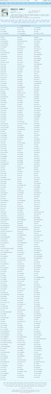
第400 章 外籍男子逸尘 (4, 292)
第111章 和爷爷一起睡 (37, 106)
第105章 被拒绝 (36, 102)
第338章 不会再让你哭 (20, 252)
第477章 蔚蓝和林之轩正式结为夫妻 (6, 342)
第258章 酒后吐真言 (37, 200)
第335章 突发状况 (20, 250)
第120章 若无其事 (37, 112)
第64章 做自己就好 (4, 77)
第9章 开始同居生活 (37, 41)
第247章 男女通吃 (3, 194)
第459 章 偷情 (36, 329)
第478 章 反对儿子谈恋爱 (21, 342)
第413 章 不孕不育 (20, 300)
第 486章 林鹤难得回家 (37, 346)
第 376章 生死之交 (4, 277)
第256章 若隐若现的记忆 (5, 200)
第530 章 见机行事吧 (37, 29)
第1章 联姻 (2, 37)
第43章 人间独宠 (3, 64)
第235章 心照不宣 (3, 187)
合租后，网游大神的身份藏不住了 (40, 386)
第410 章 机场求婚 (20, 298)
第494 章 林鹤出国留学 (21, 352)
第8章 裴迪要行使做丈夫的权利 (22, 41)
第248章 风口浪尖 (20, 194)
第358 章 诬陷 (3, 265)
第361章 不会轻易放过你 (5, 267)
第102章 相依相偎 (37, 100)
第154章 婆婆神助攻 (4, 135)
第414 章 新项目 (36, 300)
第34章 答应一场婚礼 (4, 58)
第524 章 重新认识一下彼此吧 (38, 33)
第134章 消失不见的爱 (20, 121)
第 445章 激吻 (3, 321)
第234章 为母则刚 (37, 185)
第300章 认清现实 (37, 227)
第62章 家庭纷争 (20, 75)
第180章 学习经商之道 (4, 152)
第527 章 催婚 (36, 31)
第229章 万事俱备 (3, 183)
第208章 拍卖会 (36, 169)
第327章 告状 (36, 244)
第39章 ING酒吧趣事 (37, 60)
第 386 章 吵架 (19, 283)
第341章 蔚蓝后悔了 (20, 254)
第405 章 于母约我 (37, 294)
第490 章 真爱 (3, 350)
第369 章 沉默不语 (37, 271)
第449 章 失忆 (19, 323)
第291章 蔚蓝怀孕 (37, 221)
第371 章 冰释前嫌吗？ (21, 273)
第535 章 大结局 (35, 12)
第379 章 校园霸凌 (4, 279)
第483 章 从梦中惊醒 (37, 344)
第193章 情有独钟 (20, 160)
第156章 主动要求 (37, 135)
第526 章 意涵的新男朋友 (5, 33)
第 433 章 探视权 (3, 313)
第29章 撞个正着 (20, 54)
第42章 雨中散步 (36, 62)
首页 (2, 3)
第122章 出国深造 (20, 114)
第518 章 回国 (19, 367)
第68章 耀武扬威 (20, 79)
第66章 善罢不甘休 (37, 77)
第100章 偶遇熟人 (3, 100)
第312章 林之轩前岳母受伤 (38, 235)
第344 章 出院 (19, 256)
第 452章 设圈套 (19, 325)
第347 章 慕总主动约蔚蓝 (21, 258)
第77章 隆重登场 (20, 85)
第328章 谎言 (3, 246)
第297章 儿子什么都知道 (38, 225)
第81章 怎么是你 (36, 87)
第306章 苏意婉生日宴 (37, 231)
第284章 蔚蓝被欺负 (20, 217)
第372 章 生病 (36, 273)
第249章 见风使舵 (37, 194)
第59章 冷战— (19, 73)
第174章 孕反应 (36, 146)
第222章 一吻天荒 (37, 177)
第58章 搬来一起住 (4, 73)
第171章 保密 (36, 144)
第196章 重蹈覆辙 (20, 162)
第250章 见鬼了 (3, 196)
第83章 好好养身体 (20, 89)
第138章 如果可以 (37, 123)
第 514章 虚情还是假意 (4, 365)
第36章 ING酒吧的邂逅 (37, 58)
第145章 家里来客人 (4, 129)
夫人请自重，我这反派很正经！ (10, 386)
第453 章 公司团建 (37, 325)
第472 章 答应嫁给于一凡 (5, 338)
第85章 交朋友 (3, 91)
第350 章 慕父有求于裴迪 (21, 260)
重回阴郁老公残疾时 (32, 386)
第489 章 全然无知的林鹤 (38, 348)
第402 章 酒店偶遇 (37, 292)
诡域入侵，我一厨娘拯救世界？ (42, 383)
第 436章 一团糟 (3, 315)
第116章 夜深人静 (20, 110)
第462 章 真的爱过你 (37, 331)
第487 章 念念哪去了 (4, 348)
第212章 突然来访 (20, 171)
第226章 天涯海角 (3, 181)
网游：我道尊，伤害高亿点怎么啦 (39, 382)
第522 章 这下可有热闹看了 (38, 369)
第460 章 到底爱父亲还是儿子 (5, 331)
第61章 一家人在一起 (4, 75)
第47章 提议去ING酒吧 (21, 66)
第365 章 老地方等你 (20, 269)
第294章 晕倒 (36, 223)
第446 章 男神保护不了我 (21, 321)
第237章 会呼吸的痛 (37, 187)
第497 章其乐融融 (20, 354)
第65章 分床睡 (19, 77)
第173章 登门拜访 (20, 146)
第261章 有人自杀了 (37, 202)
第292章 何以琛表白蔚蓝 (5, 223)
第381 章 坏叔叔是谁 (37, 279)
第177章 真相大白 (37, 148)
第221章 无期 (19, 177)
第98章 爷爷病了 (20, 98)
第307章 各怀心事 (3, 233)
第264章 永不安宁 (37, 204)
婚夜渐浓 (16, 386)
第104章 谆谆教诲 (20, 102)
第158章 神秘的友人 (20, 137)
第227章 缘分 (19, 181)
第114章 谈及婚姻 (36, 108)
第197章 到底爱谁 (37, 162)
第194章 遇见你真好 (37, 160)
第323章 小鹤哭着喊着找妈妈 (22, 242)
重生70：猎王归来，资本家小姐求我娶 (8, 383)
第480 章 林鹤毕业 (37, 342)
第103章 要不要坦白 (4, 102)
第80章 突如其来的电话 (21, 87)
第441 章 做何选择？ (37, 317)
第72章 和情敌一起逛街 (37, 81)
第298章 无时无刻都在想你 (5, 227)
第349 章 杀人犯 (3, 260)
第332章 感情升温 (20, 248)
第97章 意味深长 (3, 98)
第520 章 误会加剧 (4, 369)
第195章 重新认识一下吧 (5, 162)
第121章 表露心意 (3, 114)
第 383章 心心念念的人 (21, 281)
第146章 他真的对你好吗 (21, 129)
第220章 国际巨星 (3, 177)
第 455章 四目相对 (20, 327)
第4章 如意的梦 (3, 39)
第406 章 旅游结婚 (4, 296)
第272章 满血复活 (20, 210)
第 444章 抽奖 (36, 319)
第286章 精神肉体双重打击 (5, 219)
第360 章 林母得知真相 (37, 265)
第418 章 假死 (3, 304)
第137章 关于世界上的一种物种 (22, 123)
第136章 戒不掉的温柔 (4, 123)
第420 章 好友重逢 (37, 304)
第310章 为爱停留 (3, 235)
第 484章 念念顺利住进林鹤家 (5, 346)
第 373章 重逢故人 (4, 275)
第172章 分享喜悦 (3, 146)
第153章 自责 (36, 133)
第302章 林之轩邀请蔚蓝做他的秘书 (23, 229)
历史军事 (19, 3)
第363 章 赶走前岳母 (37, 267)
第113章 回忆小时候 (20, 108)
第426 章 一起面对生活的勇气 (38, 308)
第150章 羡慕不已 (37, 131)
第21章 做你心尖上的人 (37, 48)
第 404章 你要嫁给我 (20, 294)
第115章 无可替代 (3, 110)
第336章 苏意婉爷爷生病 (38, 250)
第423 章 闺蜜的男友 (37, 306)
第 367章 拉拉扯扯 (4, 271)
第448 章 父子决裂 (4, 323)
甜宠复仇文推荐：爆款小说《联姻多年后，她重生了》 (29, 22)
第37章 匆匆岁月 (3, 60)
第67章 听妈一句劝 (4, 79)
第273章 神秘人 (36, 210)
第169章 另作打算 (3, 144)
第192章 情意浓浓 (3, 160)
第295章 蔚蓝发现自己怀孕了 (5, 225)
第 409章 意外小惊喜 (4, 298)
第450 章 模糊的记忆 (37, 323)
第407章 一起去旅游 (20, 296)
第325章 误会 (3, 244)
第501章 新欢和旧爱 (37, 356)
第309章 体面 (36, 233)
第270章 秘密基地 (37, 208)
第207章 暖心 (19, 169)
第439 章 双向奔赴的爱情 (5, 317)
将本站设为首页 (2, 0)
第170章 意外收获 (20, 144)
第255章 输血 (36, 198)
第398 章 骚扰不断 (20, 290)
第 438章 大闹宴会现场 (37, 315)
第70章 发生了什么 (4, 81)
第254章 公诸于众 (20, 198)
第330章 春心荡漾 (37, 246)
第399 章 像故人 (36, 290)
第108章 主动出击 (37, 104)
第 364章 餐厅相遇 (4, 269)
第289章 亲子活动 (3, 221)
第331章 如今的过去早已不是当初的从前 (7, 248)
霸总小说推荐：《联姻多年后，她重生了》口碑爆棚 (33, 21)
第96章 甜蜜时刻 (36, 96)
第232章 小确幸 (3, 185)
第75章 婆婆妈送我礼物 (37, 83)
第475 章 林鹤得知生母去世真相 (6, 340)
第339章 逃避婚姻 (37, 252)
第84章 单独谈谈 (36, 89)
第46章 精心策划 (3, 66)
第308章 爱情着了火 (20, 233)
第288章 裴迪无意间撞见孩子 (38, 219)
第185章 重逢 (36, 154)
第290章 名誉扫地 (20, 221)
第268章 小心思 (3, 208)
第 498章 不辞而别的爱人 (38, 354)
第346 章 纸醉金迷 (4, 258)
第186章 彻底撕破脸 (4, 156)
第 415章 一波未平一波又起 (5, 302)
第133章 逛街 (3, 121)
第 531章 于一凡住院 (20, 29)
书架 (48, 3)
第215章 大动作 (19, 173)
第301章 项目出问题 (4, 229)
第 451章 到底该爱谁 (4, 325)
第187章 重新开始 (20, 156)
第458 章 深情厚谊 (20, 329)
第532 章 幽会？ (3, 29)
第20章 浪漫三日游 (20, 48)
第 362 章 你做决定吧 (20, 267)
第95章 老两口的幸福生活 (21, 96)
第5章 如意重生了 (20, 39)
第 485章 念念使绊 (20, 346)
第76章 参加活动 (3, 85)
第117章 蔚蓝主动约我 (37, 110)
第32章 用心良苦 (20, 56)
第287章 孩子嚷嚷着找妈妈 (21, 219)
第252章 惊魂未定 (37, 196)
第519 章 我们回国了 (37, 367)
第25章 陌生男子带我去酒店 (5, 52)
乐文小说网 (24, 392)
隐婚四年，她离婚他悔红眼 (25, 386)
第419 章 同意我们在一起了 (21, 304)
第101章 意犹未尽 (20, 100)
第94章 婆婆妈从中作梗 (4, 96)
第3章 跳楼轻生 (36, 37)
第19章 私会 (3, 48)
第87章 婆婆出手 (36, 91)
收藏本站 (6, 0)
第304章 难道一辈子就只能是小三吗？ (7, 231)
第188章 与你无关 (37, 156)
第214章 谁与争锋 (3, 173)
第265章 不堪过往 (3, 206)
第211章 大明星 (3, 171)
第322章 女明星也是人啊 (5, 242)
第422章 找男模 (19, 306)
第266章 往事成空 (20, 206)
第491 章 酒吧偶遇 (20, 350)
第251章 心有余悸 (20, 196)
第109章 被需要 (3, 106)
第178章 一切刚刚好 (4, 150)
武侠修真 (10, 3)
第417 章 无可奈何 (37, 302)
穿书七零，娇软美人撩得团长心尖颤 (20, 383)
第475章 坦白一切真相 (20, 340)
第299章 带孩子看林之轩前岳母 (22, 227)
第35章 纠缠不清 (20, 58)
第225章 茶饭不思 (37, 179)
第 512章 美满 (19, 363)
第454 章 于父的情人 (4, 327)
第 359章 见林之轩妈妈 (21, 265)
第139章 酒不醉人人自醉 (5, 125)
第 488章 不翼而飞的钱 (21, 348)
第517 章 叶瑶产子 (4, 367)
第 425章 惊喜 (19, 308)
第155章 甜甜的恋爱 (20, 135)
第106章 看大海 (3, 104)
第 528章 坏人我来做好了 (21, 31)
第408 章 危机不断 (37, 296)
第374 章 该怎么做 (20, 275)
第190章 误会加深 (20, 158)
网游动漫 (27, 3)
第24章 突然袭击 (36, 50)
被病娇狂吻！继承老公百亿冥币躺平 (29, 382)
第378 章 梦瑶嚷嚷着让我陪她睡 (39, 277)
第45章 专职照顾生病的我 (38, 64)
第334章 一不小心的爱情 (5, 250)
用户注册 (49, 0)
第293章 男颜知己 (20, 223)
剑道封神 (45, 382)
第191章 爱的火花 (37, 158)
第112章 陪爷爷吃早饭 (4, 108)
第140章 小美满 (19, 125)
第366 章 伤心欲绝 (37, 269)
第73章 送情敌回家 (4, 83)
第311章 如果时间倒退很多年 (22, 235)
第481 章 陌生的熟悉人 (4, 344)
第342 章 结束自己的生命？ (38, 254)
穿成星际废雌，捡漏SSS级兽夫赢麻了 (18, 382)
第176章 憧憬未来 (20, 148)
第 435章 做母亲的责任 (37, 313)
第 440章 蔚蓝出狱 (20, 317)
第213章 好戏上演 (37, 171)
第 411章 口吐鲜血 (37, 298)
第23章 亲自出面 (20, 50)
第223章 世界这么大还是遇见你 (6, 179)
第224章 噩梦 (19, 179)
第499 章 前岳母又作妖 (4, 356)
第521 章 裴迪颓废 (20, 369)
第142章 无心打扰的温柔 (5, 127)
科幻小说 (31, 3)
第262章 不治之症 (3, 204)
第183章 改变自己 (3, 154)
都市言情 (14, 3)
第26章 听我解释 (20, 52)
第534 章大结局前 (20, 27)
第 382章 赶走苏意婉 (4, 281)
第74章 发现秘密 (20, 83)
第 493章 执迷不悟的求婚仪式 (5, 352)
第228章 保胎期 (36, 181)
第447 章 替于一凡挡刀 (37, 321)
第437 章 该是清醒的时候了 (21, 315)
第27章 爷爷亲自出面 (37, 52)
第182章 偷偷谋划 (37, 152)
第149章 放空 (19, 131)
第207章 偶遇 (3, 169)
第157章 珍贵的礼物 (4, 137)
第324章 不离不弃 (37, 242)
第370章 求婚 (3, 273)
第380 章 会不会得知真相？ (21, 279)
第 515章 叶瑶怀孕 (20, 365)
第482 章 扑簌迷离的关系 (21, 344)
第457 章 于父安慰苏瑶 (4, 329)
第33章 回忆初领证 (37, 56)
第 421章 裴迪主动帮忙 (4, 306)
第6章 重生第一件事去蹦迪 (38, 39)
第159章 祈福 (36, 137)
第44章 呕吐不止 (20, 64)
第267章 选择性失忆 (37, 206)
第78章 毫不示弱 (36, 85)
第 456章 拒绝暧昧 (37, 327)
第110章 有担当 (19, 106)
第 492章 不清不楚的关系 (38, 350)
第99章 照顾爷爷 (36, 98)
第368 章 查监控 (19, 271)
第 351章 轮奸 (36, 260)
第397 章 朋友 (3, 290)
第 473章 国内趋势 (20, 338)
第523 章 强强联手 (4, 371)
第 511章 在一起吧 (3, 363)
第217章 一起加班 (3, 175)
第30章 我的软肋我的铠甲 (38, 54)
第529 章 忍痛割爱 (4, 31)
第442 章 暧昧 (3, 319)
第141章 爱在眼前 (37, 125)
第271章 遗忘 (3, 210)
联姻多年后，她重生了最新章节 (16, 390)
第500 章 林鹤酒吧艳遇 (21, 356)
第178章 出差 (19, 150)
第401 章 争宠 (19, 292)
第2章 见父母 (19, 37)
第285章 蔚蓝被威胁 (37, 217)
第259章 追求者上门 (4, 202)
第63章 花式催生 (36, 75)
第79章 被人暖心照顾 (4, 87)
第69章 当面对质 (36, 79)
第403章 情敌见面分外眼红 (5, 294)
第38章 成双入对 (20, 60)
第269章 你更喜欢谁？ (20, 208)
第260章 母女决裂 (20, 202)
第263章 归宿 (19, 204)
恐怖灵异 (35, 3)
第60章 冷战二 (36, 73)
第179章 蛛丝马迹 (37, 150)
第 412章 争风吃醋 (4, 300)
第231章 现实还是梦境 (37, 183)
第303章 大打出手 (37, 229)
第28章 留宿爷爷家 (4, 54)
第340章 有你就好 (3, 254)
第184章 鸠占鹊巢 (20, 154)
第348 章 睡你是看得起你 (38, 258)
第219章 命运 (36, 175)
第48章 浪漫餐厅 (36, 66)
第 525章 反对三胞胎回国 (21, 33)
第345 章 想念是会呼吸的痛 (38, 256)
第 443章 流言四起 (20, 319)
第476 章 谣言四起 (37, 340)
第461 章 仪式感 (19, 331)
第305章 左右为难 (20, 231)
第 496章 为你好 (3, 354)
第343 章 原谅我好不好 (4, 256)
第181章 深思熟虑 (20, 152)
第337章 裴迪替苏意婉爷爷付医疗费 (6, 252)
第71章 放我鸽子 (20, 81)
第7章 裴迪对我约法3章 (4, 41)
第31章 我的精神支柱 (4, 56)
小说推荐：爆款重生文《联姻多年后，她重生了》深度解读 (16, 21)
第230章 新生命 (19, 183)
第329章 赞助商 (19, 246)
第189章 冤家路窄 (3, 158)
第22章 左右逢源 (3, 50)
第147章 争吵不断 (37, 129)
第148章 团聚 (3, 131)
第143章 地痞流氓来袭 (20, 127)
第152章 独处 (19, 133)
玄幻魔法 (6, 3)
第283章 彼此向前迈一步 (5, 217)
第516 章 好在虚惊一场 (37, 365)
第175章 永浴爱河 (3, 148)
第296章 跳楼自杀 (20, 225)
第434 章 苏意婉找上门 (21, 313)
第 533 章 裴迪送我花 (37, 27)
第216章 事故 (36, 173)
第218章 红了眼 (19, 175)
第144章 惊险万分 (37, 127)
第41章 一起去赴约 (20, 62)
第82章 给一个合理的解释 (5, 89)
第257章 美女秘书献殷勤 (21, 200)
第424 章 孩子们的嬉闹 (4, 308)
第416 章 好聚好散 (20, 302)
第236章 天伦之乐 (20, 187)
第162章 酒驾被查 (37, 139)
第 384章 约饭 (36, 281)
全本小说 (44, 3)
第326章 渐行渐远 (20, 244)
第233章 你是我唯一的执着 (21, 185)
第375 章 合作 (36, 275)
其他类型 (40, 3)
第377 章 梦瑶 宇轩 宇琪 (21, 277)
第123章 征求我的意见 (37, 114)
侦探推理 (23, 3)
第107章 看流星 (19, 104)
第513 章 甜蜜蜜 (36, 363)
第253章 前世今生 (3, 198)
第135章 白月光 (36, 121)
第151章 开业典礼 (3, 133)
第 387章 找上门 (36, 283)
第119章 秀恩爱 (19, 112)
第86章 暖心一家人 (20, 91)
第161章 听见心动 (20, 139)
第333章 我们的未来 (37, 248)
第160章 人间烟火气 (4, 139)
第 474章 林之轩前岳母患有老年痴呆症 (40, 338)
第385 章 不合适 (3, 283)
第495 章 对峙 (36, 352)
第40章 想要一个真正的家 (5, 62)
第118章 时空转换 (3, 112)
